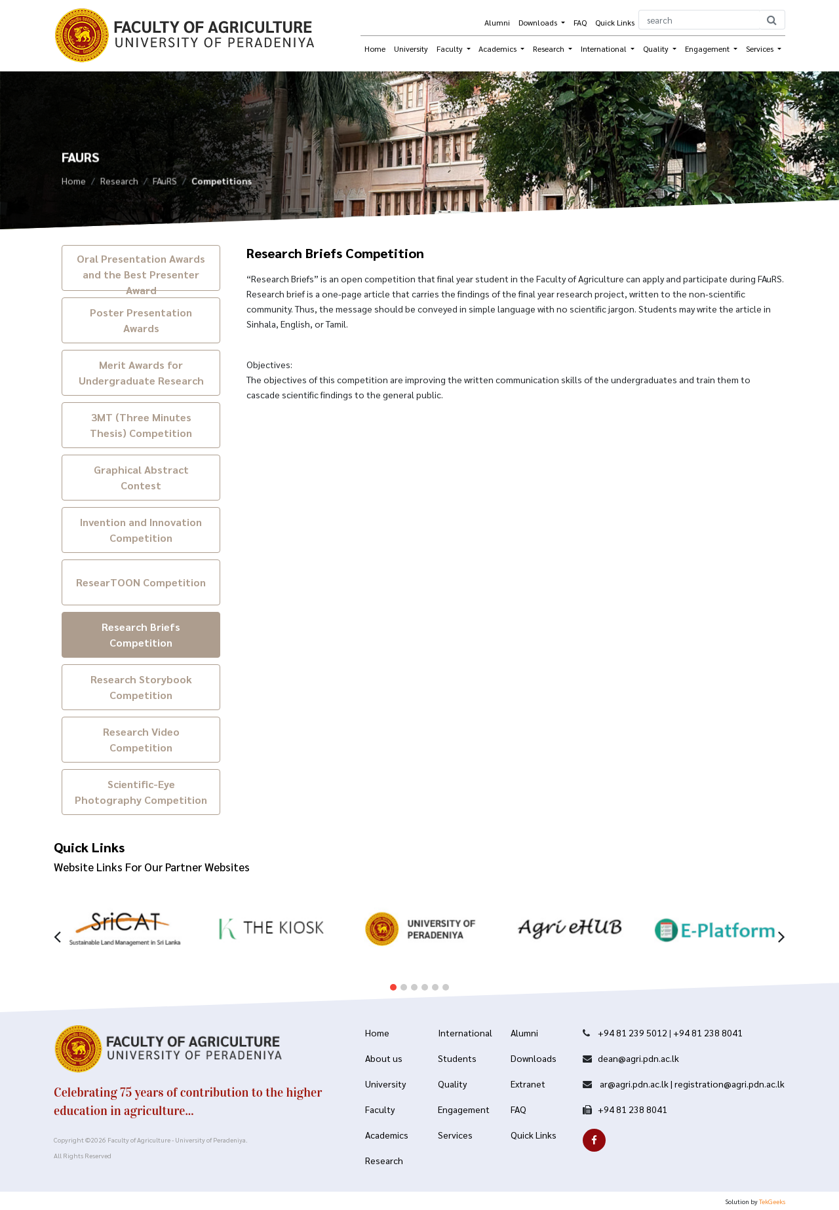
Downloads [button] (538, 22)
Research (119, 183)
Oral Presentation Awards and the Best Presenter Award (141, 271)
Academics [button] (498, 48)
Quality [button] (657, 48)
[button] (393, 977)
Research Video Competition (141, 739)
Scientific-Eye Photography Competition (141, 791)
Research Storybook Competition (141, 687)
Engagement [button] (708, 48)
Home (374, 48)
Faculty (451, 48)
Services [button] (760, 48)
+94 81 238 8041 (708, 1032)
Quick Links (614, 22)
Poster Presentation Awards (141, 320)
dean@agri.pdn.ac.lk (638, 1058)
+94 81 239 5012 (632, 1032)
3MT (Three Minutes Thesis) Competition (141, 425)
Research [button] (549, 48)
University (411, 48)
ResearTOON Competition (141, 582)
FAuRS (165, 183)
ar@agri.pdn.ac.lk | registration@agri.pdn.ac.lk (691, 1083)
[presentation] (57, 924)
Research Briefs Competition (141, 634)
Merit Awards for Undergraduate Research (141, 372)
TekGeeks (772, 1201)
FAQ (580, 22)
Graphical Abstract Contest (141, 477)
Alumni (497, 22)
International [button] (605, 48)
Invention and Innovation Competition (141, 529)
